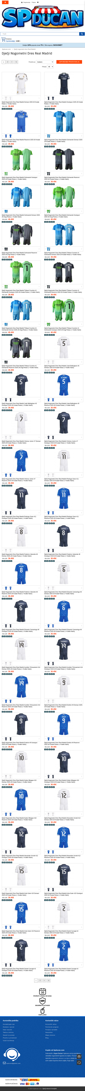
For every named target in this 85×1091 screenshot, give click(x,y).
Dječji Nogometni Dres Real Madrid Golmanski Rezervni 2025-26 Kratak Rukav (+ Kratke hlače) (61, 178)
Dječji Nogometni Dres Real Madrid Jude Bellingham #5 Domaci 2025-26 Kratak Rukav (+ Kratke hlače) (61, 366)
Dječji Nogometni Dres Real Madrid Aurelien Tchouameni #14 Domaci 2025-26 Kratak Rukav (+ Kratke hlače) (21, 668)
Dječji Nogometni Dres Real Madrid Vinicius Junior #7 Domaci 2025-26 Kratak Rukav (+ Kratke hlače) (21, 442)
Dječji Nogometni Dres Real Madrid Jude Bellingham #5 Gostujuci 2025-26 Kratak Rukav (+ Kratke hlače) (19, 404)
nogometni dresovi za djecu (60, 1058)
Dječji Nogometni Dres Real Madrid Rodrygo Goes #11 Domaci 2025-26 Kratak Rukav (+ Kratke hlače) (61, 479)
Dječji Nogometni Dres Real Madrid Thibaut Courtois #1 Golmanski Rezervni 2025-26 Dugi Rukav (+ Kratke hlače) (20, 366)
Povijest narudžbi (51, 1029)
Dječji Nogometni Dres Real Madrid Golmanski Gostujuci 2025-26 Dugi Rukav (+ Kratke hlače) (62, 216)
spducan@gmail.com (12, 1062)
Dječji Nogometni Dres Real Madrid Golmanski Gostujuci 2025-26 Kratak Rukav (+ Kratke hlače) (19, 178)
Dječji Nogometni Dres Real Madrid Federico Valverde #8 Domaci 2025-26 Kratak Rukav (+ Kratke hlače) (20, 555)
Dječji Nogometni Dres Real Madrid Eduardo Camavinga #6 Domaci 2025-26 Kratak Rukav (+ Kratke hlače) (63, 593)
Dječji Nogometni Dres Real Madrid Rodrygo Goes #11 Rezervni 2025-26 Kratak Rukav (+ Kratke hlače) (61, 517)
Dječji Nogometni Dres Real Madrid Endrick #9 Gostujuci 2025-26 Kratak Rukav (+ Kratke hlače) (19, 743)
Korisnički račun (51, 1024)
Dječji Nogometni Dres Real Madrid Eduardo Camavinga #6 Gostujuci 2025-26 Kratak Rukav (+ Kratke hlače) (20, 630)
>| (16, 62)
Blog (47, 1038)
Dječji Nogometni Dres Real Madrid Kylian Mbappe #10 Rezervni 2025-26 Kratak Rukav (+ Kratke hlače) (19, 819)
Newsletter (49, 1032)
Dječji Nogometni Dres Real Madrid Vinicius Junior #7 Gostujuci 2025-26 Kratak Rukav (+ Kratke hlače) (61, 442)
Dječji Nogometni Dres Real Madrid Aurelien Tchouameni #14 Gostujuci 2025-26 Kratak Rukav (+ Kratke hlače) (63, 668)
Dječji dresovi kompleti (49, 1088)
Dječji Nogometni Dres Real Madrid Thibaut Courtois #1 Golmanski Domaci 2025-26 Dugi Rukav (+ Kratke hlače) (19, 329)
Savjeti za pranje (9, 1035)
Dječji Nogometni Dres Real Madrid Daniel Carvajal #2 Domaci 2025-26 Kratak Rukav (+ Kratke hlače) (61, 932)
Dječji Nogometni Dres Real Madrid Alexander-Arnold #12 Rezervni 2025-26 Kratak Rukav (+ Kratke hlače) (62, 856)
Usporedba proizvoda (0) (69, 62)
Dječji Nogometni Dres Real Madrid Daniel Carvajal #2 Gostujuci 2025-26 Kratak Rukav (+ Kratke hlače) (19, 969)
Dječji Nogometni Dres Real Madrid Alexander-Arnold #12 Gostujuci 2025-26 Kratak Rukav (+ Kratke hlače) (20, 856)
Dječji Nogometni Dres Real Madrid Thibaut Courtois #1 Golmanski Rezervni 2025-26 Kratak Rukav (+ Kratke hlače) (63, 291)
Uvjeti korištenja (8, 1040)
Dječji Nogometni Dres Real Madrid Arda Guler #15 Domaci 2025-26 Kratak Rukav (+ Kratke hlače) (20, 894)
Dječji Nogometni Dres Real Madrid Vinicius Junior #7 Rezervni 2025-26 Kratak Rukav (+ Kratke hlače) (18, 479)
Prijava (34, 2)
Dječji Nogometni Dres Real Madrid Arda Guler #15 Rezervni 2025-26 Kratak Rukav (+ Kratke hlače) (21, 932)
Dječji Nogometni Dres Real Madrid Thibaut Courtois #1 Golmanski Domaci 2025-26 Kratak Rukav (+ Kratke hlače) (62, 253)
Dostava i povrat (8, 1027)
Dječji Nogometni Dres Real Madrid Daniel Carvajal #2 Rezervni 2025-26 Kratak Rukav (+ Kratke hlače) (61, 969)
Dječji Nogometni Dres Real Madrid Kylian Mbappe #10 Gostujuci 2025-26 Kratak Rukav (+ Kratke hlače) (61, 781)
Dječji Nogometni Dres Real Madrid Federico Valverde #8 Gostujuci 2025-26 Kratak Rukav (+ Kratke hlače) (62, 555)
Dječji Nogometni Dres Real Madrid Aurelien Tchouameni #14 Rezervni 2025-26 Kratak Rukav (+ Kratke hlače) (21, 706)
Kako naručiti (7, 1029)
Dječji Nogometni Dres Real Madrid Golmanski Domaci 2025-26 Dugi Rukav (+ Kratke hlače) (21, 216)
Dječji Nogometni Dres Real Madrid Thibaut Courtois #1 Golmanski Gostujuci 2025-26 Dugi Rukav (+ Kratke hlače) (62, 329)
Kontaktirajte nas (9, 1024)
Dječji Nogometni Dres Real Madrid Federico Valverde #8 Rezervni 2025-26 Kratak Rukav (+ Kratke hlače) (20, 593)
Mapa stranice (50, 1035)
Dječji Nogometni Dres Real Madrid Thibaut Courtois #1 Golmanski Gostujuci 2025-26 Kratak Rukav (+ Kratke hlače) (21, 291)
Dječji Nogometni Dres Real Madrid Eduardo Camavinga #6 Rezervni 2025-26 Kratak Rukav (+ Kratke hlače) (63, 630)
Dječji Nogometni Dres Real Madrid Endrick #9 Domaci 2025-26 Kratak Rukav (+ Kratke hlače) (63, 706)
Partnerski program (52, 1027)
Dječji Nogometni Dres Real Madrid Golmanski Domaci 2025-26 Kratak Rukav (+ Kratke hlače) (63, 140)
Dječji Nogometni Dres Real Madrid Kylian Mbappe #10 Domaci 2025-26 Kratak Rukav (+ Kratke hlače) (19, 781)
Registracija (26, 2)
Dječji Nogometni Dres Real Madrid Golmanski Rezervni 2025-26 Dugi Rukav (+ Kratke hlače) (19, 253)
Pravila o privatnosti (10, 1038)
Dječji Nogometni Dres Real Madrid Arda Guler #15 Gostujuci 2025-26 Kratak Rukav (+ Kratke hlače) (63, 894)
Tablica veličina (8, 1032)
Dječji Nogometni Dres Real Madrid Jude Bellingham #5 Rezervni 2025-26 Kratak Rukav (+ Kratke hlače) (61, 404)
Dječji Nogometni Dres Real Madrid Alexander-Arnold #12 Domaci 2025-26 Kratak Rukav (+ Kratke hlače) (62, 819)
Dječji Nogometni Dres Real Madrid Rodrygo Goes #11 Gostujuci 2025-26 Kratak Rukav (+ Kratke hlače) (19, 517)
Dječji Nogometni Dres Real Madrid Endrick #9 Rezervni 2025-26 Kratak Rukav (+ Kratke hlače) (61, 743)
